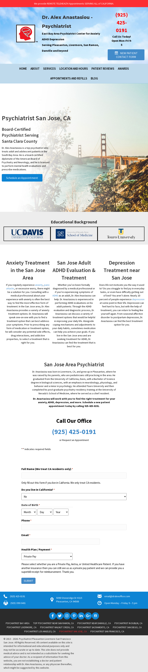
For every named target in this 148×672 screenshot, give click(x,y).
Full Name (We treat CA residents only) (47, 469)
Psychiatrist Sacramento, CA (93, 627)
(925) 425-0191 (121, 22)
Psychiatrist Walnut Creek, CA (57, 627)
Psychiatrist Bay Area (17, 623)
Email (25, 535)
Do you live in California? (38, 490)
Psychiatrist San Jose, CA (73, 631)
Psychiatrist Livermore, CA (21, 627)
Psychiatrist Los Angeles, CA (39, 631)
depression (138, 299)
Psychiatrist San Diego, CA (127, 627)
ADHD (55, 295)
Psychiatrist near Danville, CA (94, 623)
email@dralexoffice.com (117, 596)
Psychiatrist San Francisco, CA (107, 631)
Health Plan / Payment (36, 550)
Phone (26, 521)
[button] (126, 54)
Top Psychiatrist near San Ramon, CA (53, 623)
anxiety (39, 284)
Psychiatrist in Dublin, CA (128, 623)
